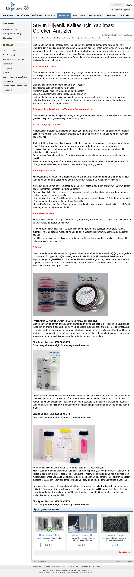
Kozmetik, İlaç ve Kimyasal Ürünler (15, 86)
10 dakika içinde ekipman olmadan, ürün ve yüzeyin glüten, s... (82, 539)
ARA (130, 5)
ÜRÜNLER (37, 16)
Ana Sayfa (36, 38)
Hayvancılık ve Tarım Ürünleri (13, 59)
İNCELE (49, 545)
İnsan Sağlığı (7, 90)
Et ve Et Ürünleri (9, 55)
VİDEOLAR (50, 16)
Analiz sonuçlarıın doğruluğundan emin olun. (49, 539)
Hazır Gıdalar (7, 64)
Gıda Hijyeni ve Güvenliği (12, 34)
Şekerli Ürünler (8, 68)
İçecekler (6, 73)
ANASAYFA (8, 16)
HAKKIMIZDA (86, 566)
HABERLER (64, 16)
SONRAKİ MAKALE (124, 562)
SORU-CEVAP (79, 16)
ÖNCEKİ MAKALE (40, 562)
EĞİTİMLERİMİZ (96, 16)
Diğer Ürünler (7, 38)
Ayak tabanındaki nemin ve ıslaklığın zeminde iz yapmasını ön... (115, 539)
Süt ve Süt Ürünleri (10, 51)
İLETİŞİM (125, 16)
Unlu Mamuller (8, 81)
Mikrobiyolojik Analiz (10, 29)
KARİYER (76, 566)
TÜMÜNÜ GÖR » (124, 552)
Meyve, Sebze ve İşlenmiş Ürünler (15, 77)
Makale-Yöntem (46, 38)
